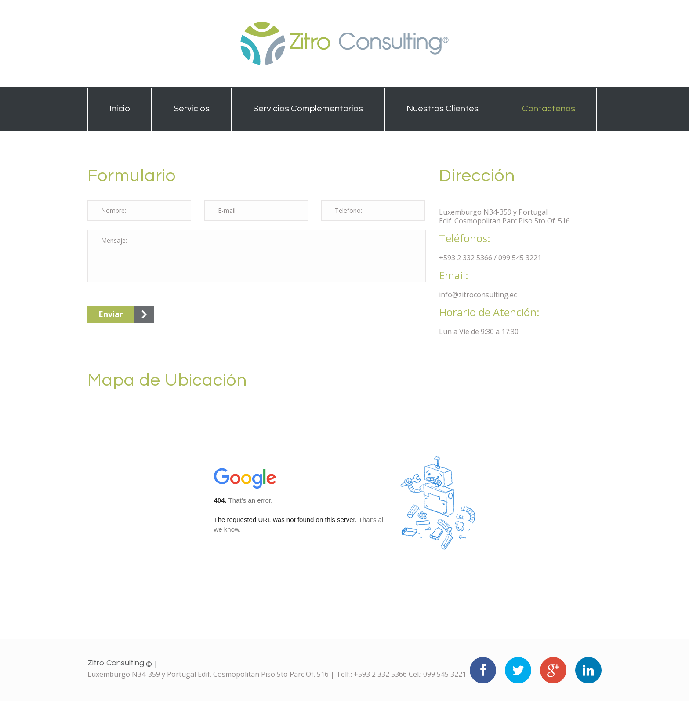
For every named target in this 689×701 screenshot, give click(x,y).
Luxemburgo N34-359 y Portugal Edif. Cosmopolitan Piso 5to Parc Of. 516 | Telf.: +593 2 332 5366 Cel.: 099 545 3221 (276, 674)
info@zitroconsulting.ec (478, 294)
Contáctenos (548, 108)
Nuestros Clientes (442, 108)
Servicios (192, 108)
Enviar (110, 314)
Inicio (119, 108)
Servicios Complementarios (308, 108)
